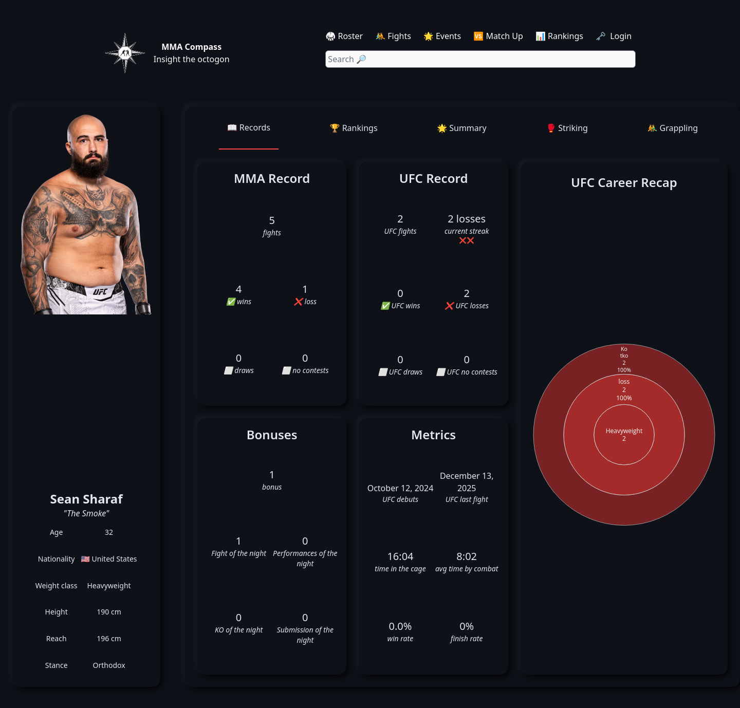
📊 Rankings (559, 36)
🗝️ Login (615, 36)
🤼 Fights (393, 36)
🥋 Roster (344, 36)
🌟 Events (442, 36)
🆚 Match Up (498, 36)
